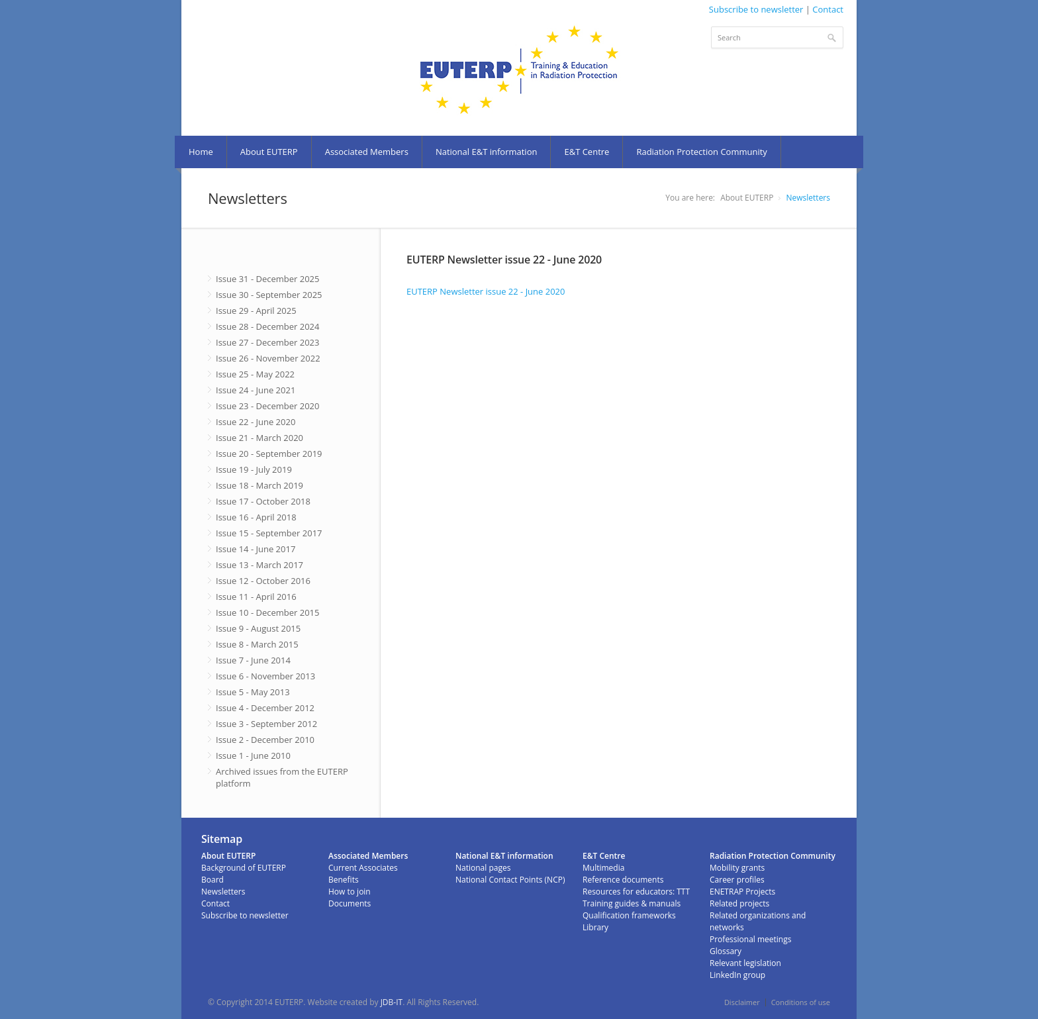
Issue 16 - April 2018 (256, 517)
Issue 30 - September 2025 (269, 295)
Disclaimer (742, 1002)
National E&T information (487, 152)
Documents (349, 903)
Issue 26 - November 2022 (268, 358)
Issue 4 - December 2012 (265, 708)
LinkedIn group (737, 975)
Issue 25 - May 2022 (255, 374)
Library (595, 927)
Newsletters (808, 197)
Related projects (739, 903)
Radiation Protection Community (701, 152)
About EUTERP (269, 152)
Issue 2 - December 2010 (265, 740)
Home (201, 152)
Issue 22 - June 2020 (255, 422)
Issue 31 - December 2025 (267, 279)
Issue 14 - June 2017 (255, 549)
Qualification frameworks (629, 915)
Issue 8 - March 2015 (257, 644)
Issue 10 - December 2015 (267, 612)
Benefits (343, 879)
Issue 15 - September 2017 (269, 533)
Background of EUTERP (243, 867)
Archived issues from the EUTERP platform (282, 777)
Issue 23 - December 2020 (267, 406)
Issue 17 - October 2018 (263, 501)
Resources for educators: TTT (636, 891)
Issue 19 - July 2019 (254, 469)
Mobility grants (737, 867)
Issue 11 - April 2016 (256, 597)
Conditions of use (800, 1002)
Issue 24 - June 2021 (255, 390)
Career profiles (737, 879)
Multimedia (603, 867)
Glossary (725, 951)
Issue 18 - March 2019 (259, 485)
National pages (482, 867)
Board (212, 879)
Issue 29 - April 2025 (256, 310)
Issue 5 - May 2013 (253, 692)
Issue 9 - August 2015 (258, 628)
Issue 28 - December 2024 (267, 326)
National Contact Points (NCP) (510, 879)
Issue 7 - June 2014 (253, 660)
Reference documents (623, 879)
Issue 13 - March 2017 (259, 565)
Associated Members (366, 152)
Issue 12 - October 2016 (263, 581)
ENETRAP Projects (742, 891)
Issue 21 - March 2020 (259, 438)
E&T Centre (586, 152)
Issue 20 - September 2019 (269, 454)
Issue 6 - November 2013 (265, 676)
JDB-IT (392, 1002)
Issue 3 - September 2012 (266, 724)
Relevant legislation (745, 963)
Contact (827, 9)
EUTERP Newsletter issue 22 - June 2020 (485, 291)
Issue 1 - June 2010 (253, 755)
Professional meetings (750, 939)
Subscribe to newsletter (756, 9)
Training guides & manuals (632, 903)
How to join (349, 891)
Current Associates (363, 867)
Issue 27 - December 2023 (267, 342)
